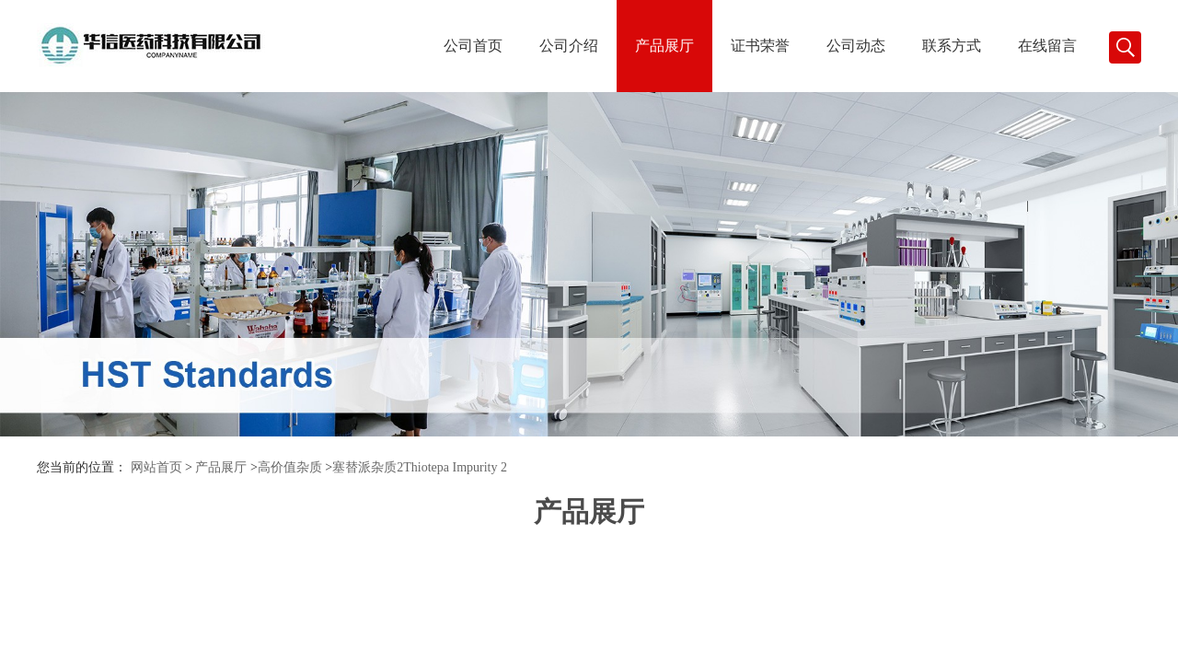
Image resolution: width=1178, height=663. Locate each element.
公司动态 (855, 45)
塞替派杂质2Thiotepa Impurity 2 (419, 467)
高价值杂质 (290, 467)
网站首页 (156, 467)
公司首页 (473, 45)
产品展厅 (664, 45)
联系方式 (951, 45)
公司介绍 (568, 45)
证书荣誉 (760, 45)
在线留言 (1047, 45)
